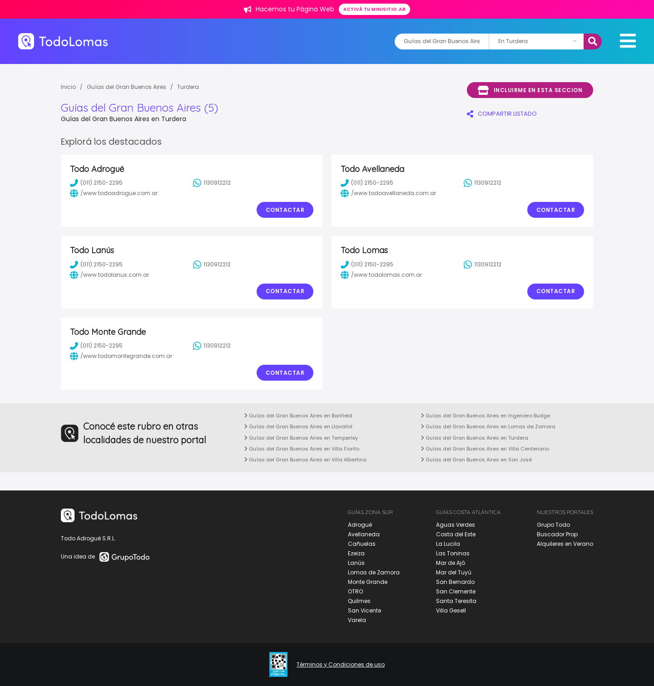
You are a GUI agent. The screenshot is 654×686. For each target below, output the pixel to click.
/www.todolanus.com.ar (109, 275)
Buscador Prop (557, 534)
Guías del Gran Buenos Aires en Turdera (474, 437)
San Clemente (456, 591)
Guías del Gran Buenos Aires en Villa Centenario (485, 448)
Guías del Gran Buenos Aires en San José (476, 459)
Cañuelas (362, 544)
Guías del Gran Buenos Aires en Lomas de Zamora (488, 426)
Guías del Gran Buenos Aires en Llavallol (298, 426)
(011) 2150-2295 (96, 183)
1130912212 (212, 183)
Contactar (285, 210)
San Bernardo (455, 582)
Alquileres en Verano (565, 544)
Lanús (356, 563)
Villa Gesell (451, 610)
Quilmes (359, 601)
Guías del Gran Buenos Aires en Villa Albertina (305, 459)
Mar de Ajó (450, 563)
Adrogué (360, 525)
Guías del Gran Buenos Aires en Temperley (301, 437)
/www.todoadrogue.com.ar (114, 193)
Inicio (68, 87)
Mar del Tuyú (453, 572)
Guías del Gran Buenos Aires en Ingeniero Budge (485, 415)
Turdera (188, 87)
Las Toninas (453, 553)
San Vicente (364, 610)
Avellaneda (364, 534)
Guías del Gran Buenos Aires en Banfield (298, 415)
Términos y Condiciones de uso (341, 664)
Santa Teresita (456, 601)
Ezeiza (356, 553)
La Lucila (448, 544)
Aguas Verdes (455, 525)
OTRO (355, 591)
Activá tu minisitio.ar (374, 9)
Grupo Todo (553, 525)
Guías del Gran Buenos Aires (126, 87)
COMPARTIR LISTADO (502, 113)
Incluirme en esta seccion (530, 90)
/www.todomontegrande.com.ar (121, 356)
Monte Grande (367, 582)
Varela (357, 620)
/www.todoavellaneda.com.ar (388, 193)
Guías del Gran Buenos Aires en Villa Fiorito (301, 448)
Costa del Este (456, 534)
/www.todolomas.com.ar (381, 275)
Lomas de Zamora (374, 572)
